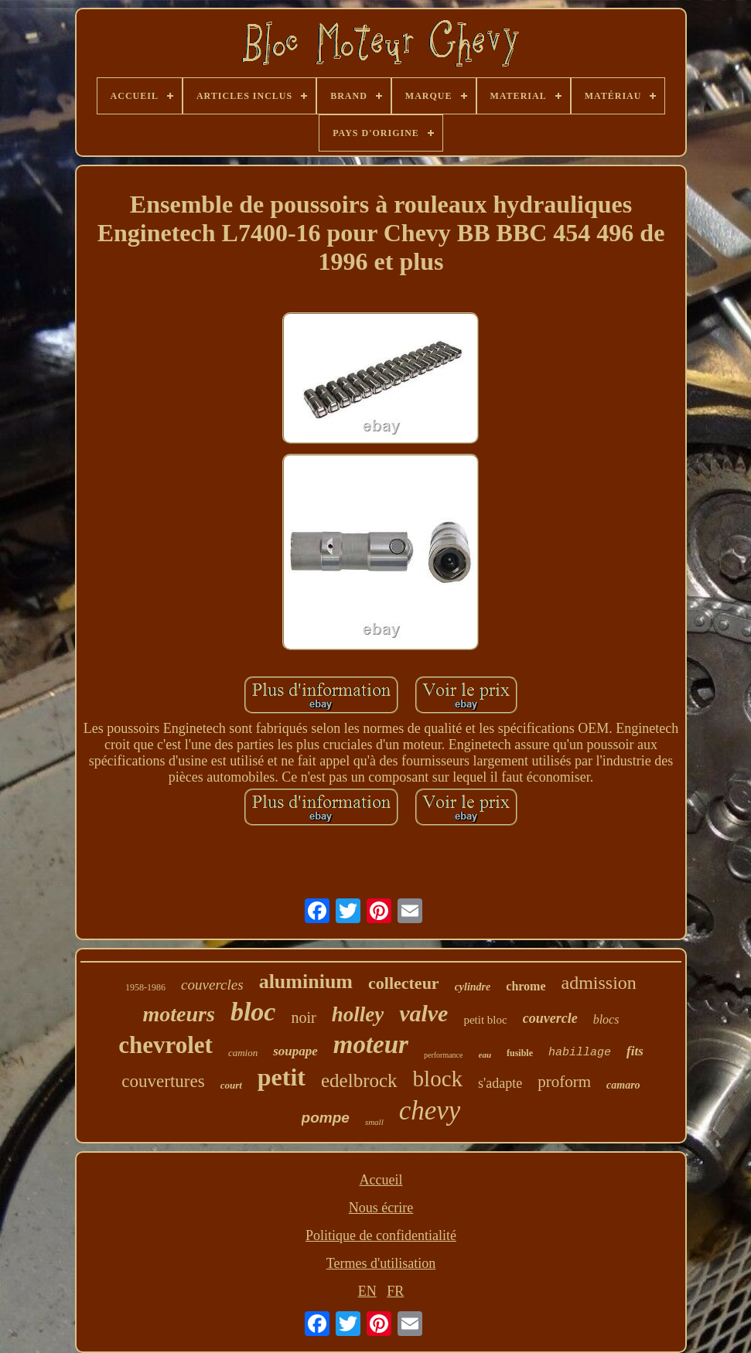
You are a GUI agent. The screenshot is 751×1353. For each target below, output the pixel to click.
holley (358, 1014)
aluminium (306, 981)
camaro (623, 1085)
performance (443, 1055)
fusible (520, 1053)
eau (485, 1054)
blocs (606, 1019)
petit (282, 1077)
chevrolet (165, 1044)
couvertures (162, 1081)
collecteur (403, 983)
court (231, 1085)
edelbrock (359, 1080)
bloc (253, 1011)
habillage (579, 1052)
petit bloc (485, 1020)
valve (423, 1013)
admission (599, 983)
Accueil (381, 1180)
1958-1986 (145, 987)
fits (634, 1051)
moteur (370, 1044)
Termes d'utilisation (380, 1263)
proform (564, 1081)
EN (367, 1291)
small (374, 1121)
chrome (525, 986)
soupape (295, 1051)
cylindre (473, 987)
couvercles (212, 984)
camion (243, 1052)
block (438, 1078)
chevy (430, 1111)
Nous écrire (381, 1207)
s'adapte (500, 1083)
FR (395, 1291)
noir (303, 1017)
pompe (326, 1117)
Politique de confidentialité (381, 1235)
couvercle (550, 1018)
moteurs (179, 1014)
